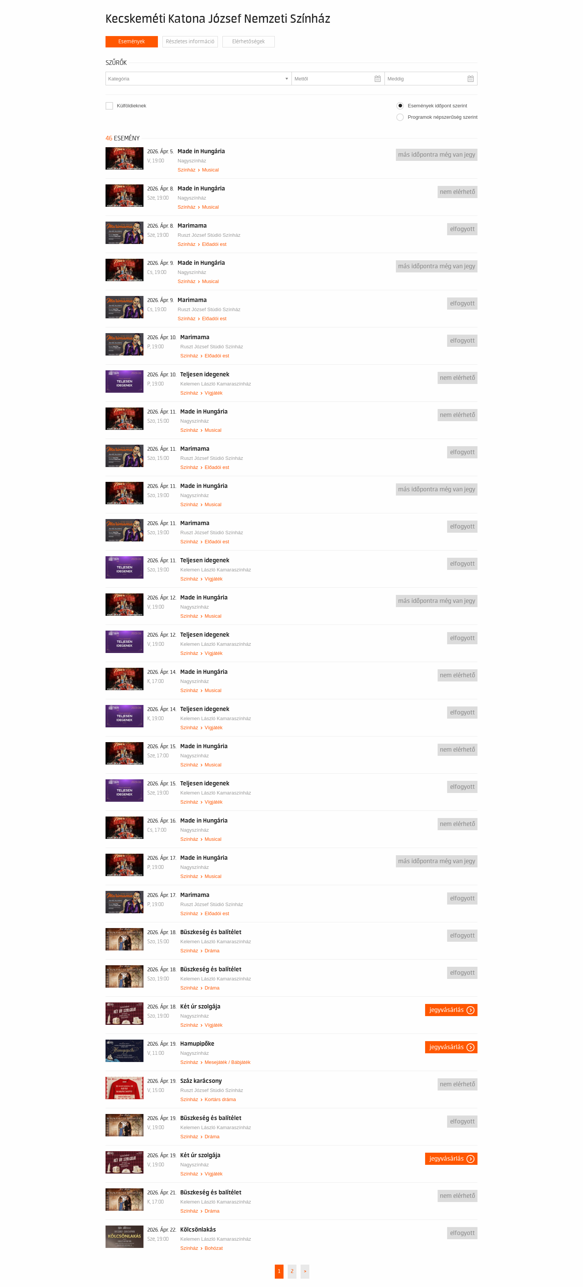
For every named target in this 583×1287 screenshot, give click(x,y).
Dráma (212, 950)
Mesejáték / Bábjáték (228, 1062)
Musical (210, 170)
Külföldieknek (131, 106)
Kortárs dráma (220, 1099)
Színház (186, 170)
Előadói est (214, 244)
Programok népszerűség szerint (442, 117)
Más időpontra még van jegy (436, 154)
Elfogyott (462, 229)
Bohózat (214, 1248)
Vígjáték (213, 393)
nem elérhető (457, 192)
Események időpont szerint (437, 106)
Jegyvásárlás (447, 1010)
